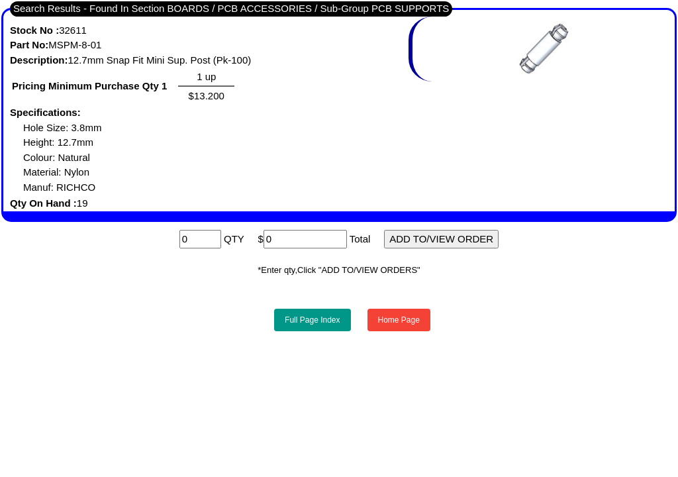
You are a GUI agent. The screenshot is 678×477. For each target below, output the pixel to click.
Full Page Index (312, 320)
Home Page (399, 320)
